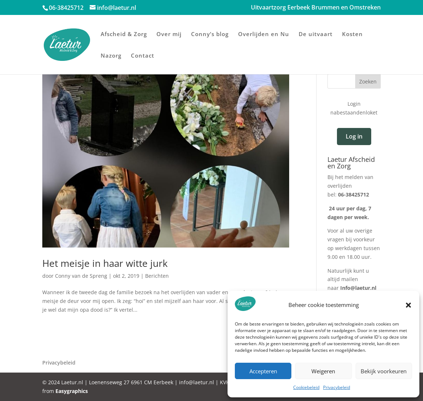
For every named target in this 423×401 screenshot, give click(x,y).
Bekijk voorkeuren (384, 371)
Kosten (352, 34)
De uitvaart (316, 34)
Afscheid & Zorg (124, 34)
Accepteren (263, 371)
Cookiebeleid (306, 387)
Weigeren (323, 371)
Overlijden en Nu (263, 34)
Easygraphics (71, 391)
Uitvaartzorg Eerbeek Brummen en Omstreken (316, 7)
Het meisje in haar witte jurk (105, 263)
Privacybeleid (336, 387)
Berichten (157, 275)
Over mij (169, 34)
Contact (142, 56)
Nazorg (111, 56)
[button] (408, 305)
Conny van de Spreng (81, 275)
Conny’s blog (210, 34)
